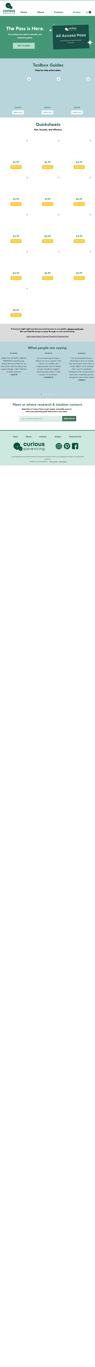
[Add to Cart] (18, 112)
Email (23, 413)
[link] (89, 12)
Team (15, 437)
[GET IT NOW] (24, 46)
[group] (47, 95)
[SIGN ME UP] (69, 418)
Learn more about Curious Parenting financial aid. (47, 336)
